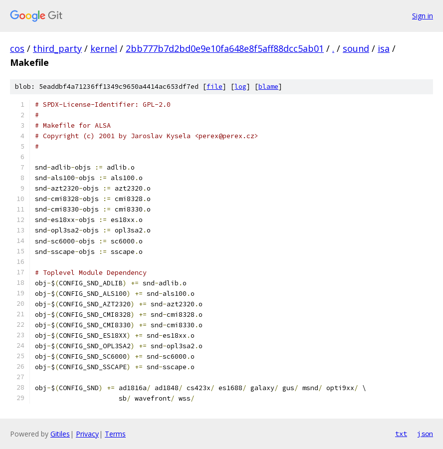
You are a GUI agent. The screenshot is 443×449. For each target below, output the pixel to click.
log (240, 86)
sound (356, 48)
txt (401, 433)
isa (384, 48)
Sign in (422, 15)
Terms (115, 434)
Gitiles (60, 434)
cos (17, 48)
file (214, 86)
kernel (103, 48)
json (425, 433)
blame (268, 86)
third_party (57, 48)
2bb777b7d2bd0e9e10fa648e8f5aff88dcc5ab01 (225, 48)
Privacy (87, 434)
